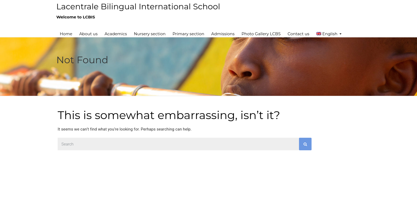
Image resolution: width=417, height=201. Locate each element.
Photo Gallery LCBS (261, 33)
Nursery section (150, 33)
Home (66, 33)
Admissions (222, 33)
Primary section (188, 33)
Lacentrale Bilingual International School (138, 6)
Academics (116, 33)
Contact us (298, 33)
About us (88, 33)
